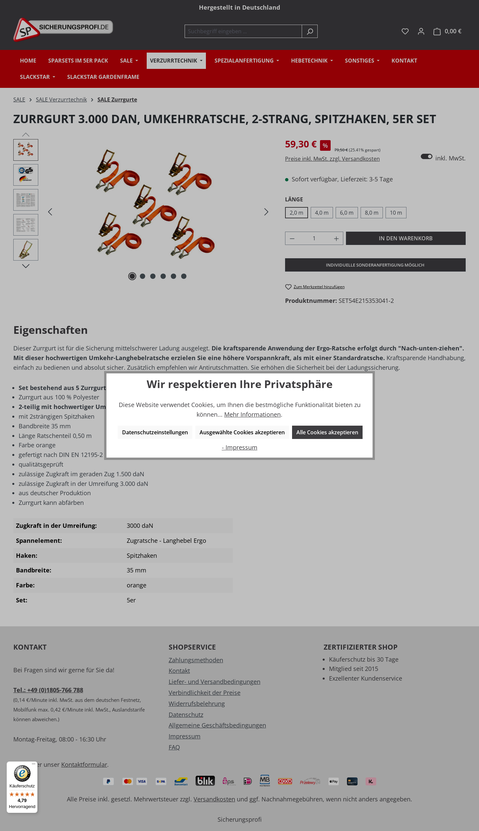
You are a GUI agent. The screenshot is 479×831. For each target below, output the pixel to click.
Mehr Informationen (252, 414)
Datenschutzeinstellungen (155, 432)
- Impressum (239, 447)
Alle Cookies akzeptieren (327, 432)
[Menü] (34, 765)
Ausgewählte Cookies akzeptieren (242, 432)
